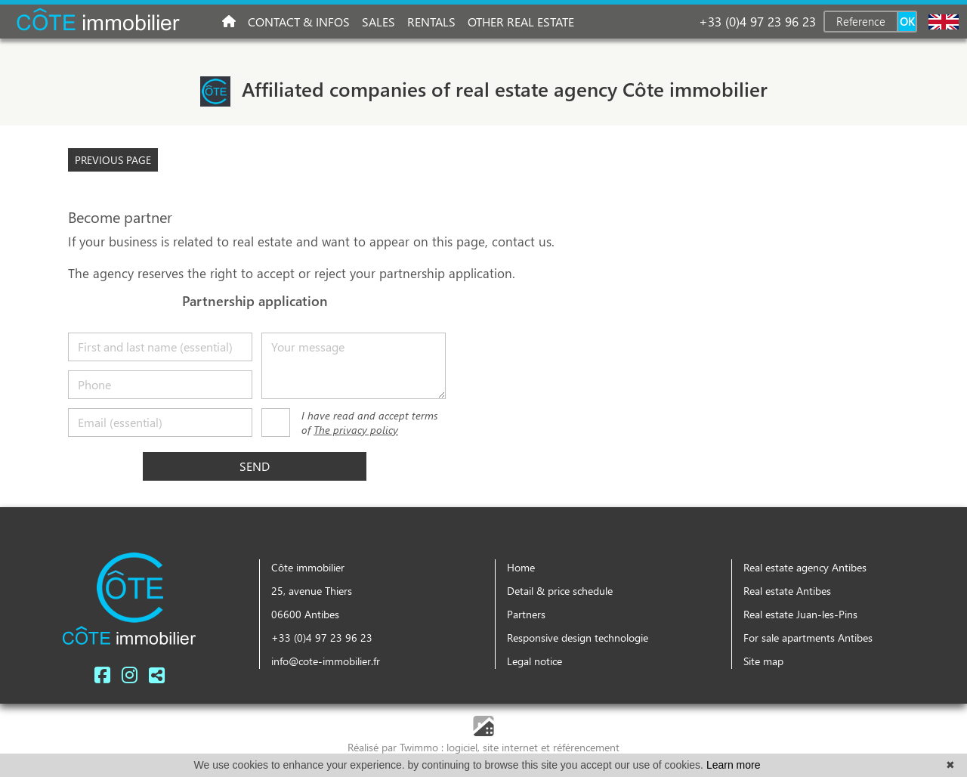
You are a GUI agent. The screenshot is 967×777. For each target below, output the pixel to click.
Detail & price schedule (560, 591)
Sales (378, 21)
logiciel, (464, 747)
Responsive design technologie (577, 637)
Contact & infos (299, 21)
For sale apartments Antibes (808, 637)
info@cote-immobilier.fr (325, 661)
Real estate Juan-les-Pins (800, 614)
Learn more (733, 765)
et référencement (580, 747)
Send (254, 466)
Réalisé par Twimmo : (395, 747)
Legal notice (534, 661)
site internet (512, 747)
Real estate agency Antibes (805, 567)
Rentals (431, 21)
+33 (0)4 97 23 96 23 (757, 21)
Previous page (113, 160)
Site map (763, 661)
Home (521, 567)
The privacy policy (356, 430)
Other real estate (521, 21)
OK (907, 21)
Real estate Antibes (787, 591)
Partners (526, 614)
